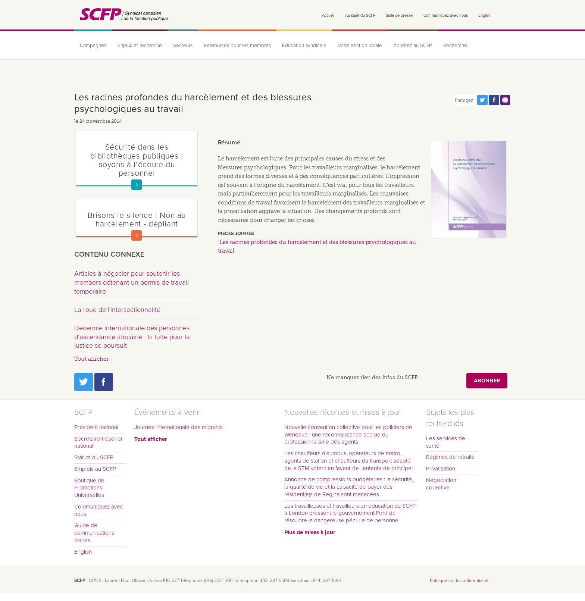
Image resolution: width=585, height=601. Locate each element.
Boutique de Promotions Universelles (89, 488)
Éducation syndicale (304, 45)
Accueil (328, 15)
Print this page (505, 100)
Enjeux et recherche (140, 45)
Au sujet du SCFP (360, 15)
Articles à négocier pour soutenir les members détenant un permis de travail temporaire (131, 282)
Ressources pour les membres (237, 45)
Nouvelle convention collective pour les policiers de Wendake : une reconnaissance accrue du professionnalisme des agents (348, 434)
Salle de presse (399, 15)
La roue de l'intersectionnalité (117, 310)
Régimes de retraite (450, 457)
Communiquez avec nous (445, 15)
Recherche (455, 45)
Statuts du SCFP (93, 457)
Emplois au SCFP (95, 469)
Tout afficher (91, 359)
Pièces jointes (236, 234)
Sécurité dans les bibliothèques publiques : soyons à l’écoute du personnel (136, 160)
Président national (96, 427)
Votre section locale (360, 45)
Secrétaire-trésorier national (98, 442)
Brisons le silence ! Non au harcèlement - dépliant (137, 219)
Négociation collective (441, 484)
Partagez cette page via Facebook (494, 100)
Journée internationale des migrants (178, 427)
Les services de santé (445, 442)
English (484, 15)
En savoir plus (136, 184)
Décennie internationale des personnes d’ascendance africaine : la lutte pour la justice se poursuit (132, 337)
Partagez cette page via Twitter (482, 100)
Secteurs (183, 45)
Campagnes (93, 45)
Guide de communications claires (94, 533)
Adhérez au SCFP (412, 45)
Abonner (487, 381)
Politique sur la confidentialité (459, 580)
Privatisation (440, 468)
